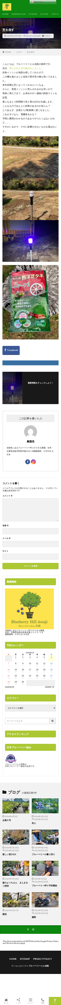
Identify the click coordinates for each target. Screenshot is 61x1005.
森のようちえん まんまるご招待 (15, 884)
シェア (18, 1001)
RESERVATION (19, 14)
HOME (5, 14)
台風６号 (6, 820)
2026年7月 (49, 687)
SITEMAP (25, 958)
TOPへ (55, 1001)
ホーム (6, 1001)
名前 (5, 526)
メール (6, 538)
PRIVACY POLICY (42, 958)
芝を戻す (31, 52)
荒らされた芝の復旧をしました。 (26, 68)
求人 (34, 823)
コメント (7, 496)
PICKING (33, 14)
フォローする (41, 387)
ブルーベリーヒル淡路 (39, 966)
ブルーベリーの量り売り (43, 854)
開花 (4, 914)
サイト (5, 551)
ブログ (47, 36)
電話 (43, 1001)
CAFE (54, 14)
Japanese (37, 2)
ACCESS (44, 14)
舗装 (34, 917)
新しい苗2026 (9, 854)
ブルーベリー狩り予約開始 (44, 885)
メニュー (30, 1001)
